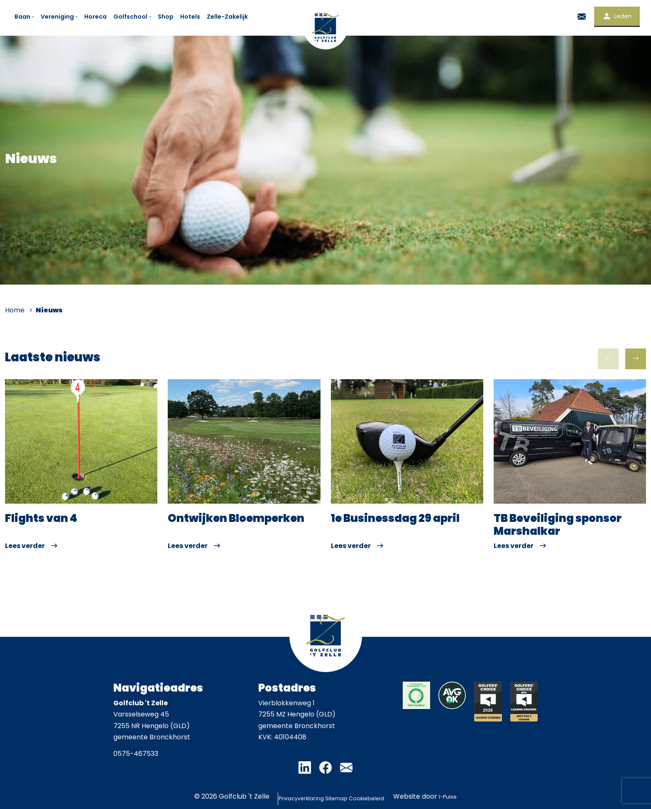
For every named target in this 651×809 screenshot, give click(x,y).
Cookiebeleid (388, 796)
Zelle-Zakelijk (227, 16)
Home (14, 310)
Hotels (190, 16)
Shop (166, 16)
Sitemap (336, 796)
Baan (25, 16)
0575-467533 (135, 753)
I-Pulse (483, 796)
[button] (635, 358)
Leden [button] (616, 16)
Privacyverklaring (277, 796)
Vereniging (60, 16)
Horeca (95, 16)
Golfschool (132, 16)
